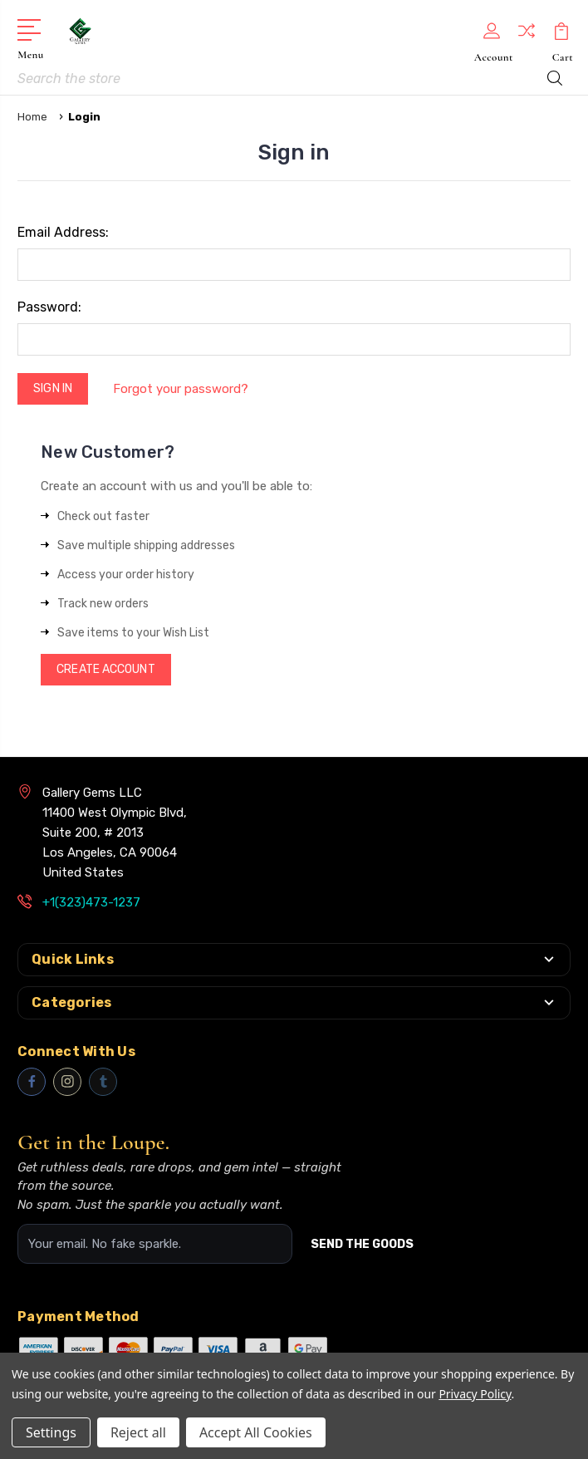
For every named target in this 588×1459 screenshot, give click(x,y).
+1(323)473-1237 (91, 902)
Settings (51, 1432)
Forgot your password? (181, 388)
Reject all (138, 1432)
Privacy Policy (475, 1394)
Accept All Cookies (255, 1432)
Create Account (105, 669)
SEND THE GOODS (362, 1244)
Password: (49, 307)
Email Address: (63, 232)
